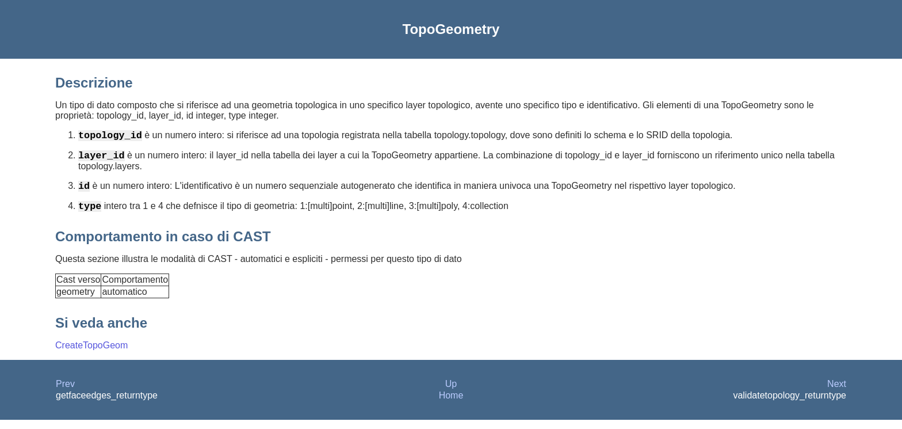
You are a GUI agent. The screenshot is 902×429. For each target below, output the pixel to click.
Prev (65, 393)
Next (836, 393)
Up (451, 393)
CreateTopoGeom (91, 354)
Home (451, 404)
